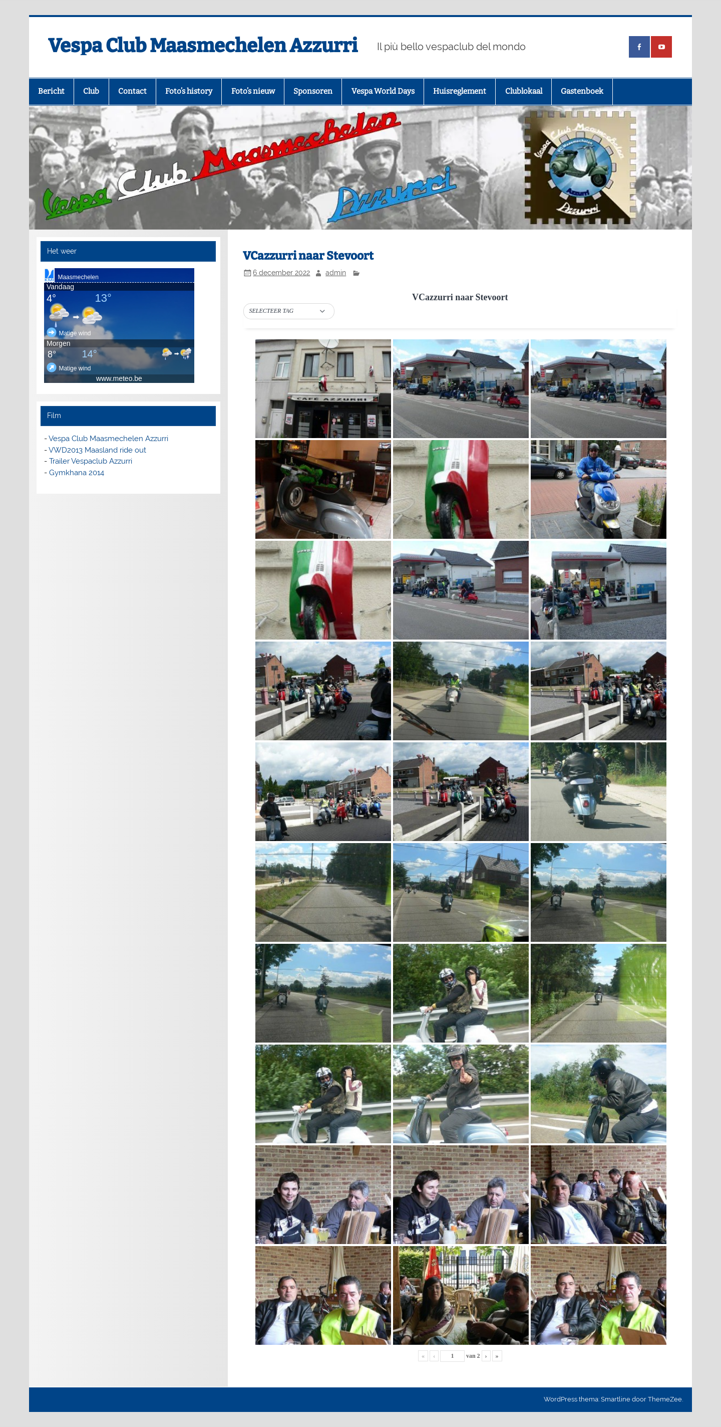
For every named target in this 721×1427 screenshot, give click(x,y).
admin (335, 273)
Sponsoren (312, 91)
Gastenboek (582, 91)
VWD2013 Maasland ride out (97, 450)
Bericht (51, 91)
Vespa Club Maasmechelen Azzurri (202, 45)
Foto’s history (188, 91)
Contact (132, 91)
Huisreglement (459, 91)
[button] (289, 311)
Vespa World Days (383, 91)
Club (91, 91)
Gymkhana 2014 (76, 472)
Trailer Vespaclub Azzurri (90, 461)
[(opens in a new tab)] (639, 47)
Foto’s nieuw (253, 91)
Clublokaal (523, 91)
